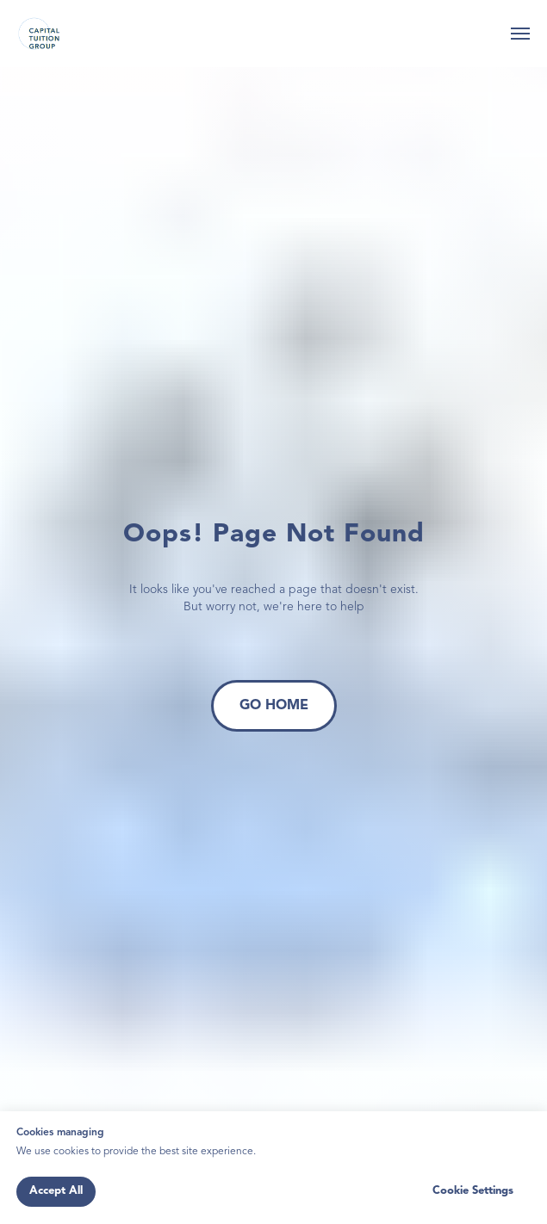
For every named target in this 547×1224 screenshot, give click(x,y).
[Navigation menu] (520, 34)
